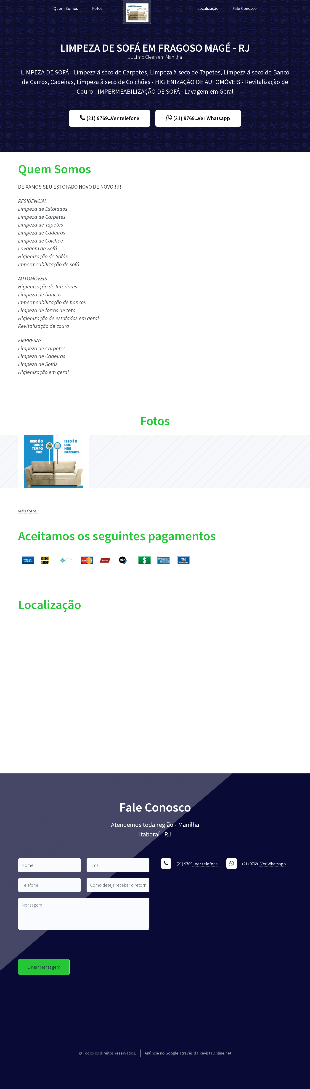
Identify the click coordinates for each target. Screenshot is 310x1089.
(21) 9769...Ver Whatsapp (198, 118)
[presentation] (52, 944)
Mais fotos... (28, 511)
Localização (207, 8)
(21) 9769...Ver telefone (109, 118)
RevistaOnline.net (215, 1053)
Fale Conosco (245, 8)
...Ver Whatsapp (272, 863)
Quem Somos (65, 8)
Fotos (97, 8)
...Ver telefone (205, 863)
